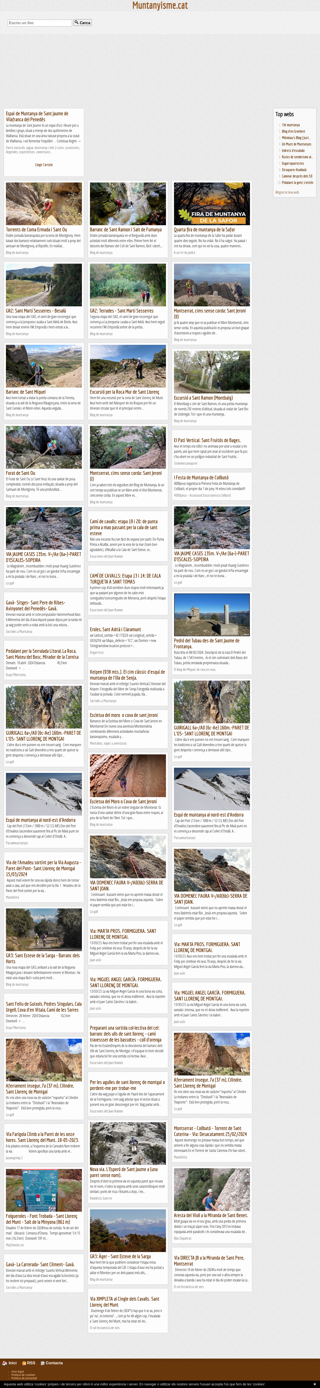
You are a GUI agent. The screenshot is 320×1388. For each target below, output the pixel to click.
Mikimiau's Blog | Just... (296, 138)
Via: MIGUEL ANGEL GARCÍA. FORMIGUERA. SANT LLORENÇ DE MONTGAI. (126, 982)
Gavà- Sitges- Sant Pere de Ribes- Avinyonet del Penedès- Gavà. (35, 605)
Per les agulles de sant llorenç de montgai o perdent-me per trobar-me (127, 1085)
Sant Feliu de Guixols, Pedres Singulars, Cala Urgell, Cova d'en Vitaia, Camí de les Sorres (44, 1007)
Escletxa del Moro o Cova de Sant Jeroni (123, 801)
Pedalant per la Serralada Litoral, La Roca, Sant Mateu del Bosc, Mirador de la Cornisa (42, 654)
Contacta (52, 1363)
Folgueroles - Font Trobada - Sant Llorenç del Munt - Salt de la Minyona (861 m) (42, 1219)
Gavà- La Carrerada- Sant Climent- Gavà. (40, 1264)
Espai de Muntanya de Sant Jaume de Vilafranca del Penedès (37, 116)
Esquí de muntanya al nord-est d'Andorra (209, 815)
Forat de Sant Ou (20, 473)
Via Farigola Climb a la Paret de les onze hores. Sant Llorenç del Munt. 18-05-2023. (42, 1137)
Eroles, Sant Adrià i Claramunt (115, 629)
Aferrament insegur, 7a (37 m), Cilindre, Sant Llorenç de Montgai (208, 1083)
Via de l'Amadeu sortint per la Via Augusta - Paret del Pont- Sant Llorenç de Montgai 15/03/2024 (43, 868)
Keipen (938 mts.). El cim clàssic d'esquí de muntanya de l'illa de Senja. (127, 675)
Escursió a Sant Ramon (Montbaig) (203, 398)
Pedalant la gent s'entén (297, 182)
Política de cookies (23, 1375)
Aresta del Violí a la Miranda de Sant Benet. (211, 1215)
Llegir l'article (44, 165)
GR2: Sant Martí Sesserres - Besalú (36, 310)
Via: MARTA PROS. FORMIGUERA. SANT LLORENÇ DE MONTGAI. (123, 934)
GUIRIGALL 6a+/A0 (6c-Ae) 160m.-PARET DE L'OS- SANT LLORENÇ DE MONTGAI (211, 730)
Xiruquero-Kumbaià (294, 170)
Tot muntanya (291, 125)
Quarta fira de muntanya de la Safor (204, 229)
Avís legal (17, 1371)
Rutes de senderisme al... (297, 157)
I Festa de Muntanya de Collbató (201, 477)
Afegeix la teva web (287, 192)
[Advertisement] (160, 71)
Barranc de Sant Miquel (26, 392)
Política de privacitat (24, 1378)
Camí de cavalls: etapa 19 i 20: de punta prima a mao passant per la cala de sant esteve (124, 527)
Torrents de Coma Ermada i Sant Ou (36, 229)
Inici (12, 1363)
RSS (28, 1363)
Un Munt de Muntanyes (296, 144)
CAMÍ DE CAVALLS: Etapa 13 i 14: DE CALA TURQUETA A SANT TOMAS (125, 578)
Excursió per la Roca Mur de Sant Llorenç (125, 392)
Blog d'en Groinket (293, 131)
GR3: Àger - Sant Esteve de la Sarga (120, 1256)
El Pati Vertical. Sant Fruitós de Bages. (207, 440)
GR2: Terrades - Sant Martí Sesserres (122, 310)
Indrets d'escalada (293, 150)
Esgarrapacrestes (293, 163)
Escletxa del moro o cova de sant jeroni (124, 715)
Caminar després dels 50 (297, 176)
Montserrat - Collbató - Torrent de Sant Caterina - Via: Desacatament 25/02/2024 (210, 1131)
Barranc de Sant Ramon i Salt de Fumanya (126, 229)
